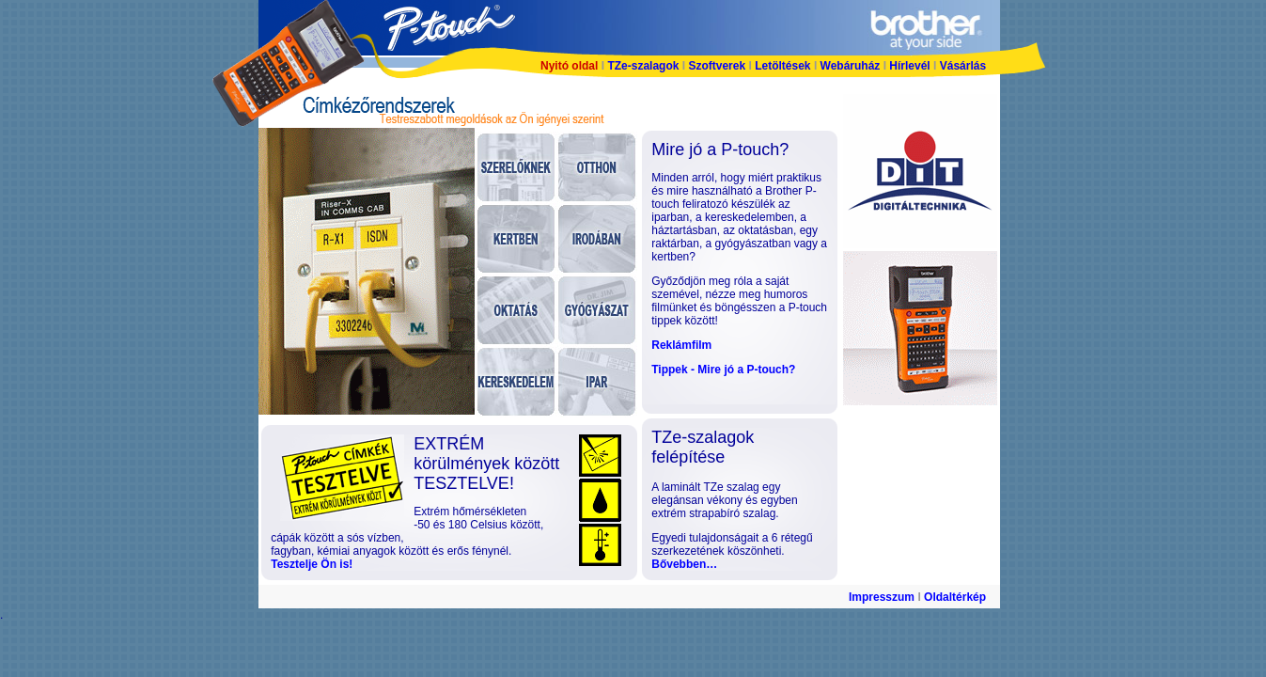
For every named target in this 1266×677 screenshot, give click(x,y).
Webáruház (852, 65)
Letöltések (782, 65)
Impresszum (881, 597)
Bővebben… (684, 564)
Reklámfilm (681, 345)
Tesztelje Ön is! (311, 564)
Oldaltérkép (955, 597)
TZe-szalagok (644, 65)
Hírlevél (909, 65)
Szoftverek (716, 65)
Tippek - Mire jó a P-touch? (723, 369)
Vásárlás (963, 65)
